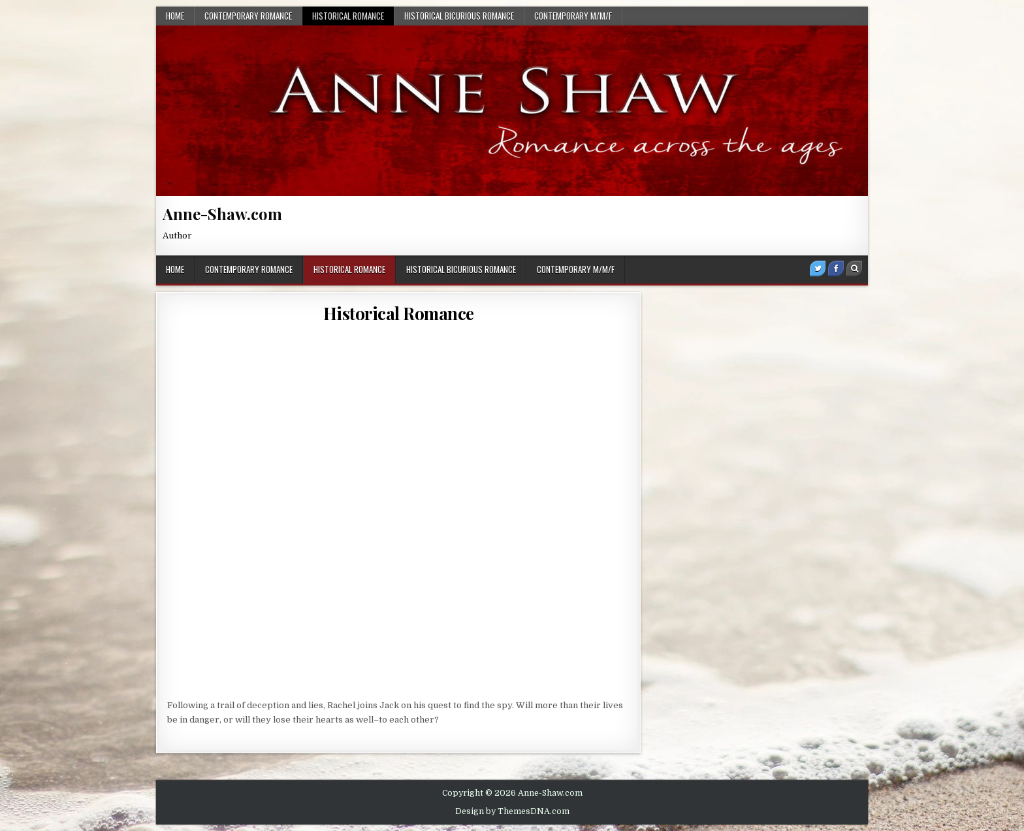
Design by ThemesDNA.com (512, 811)
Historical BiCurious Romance (459, 15)
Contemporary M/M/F (573, 15)
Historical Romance (348, 15)
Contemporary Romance (248, 15)
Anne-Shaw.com (222, 213)
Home (175, 15)
